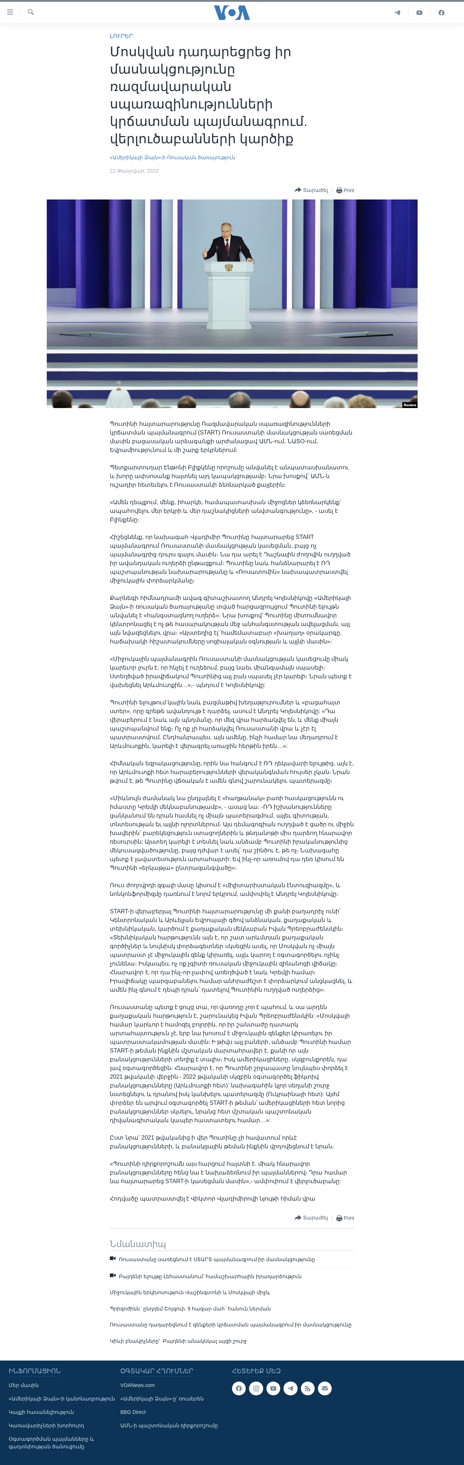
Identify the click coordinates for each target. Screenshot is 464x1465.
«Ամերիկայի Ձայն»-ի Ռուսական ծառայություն (172, 157)
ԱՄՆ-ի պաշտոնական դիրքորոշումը (169, 1425)
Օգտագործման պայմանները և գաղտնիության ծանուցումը (51, 1442)
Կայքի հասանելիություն (41, 1412)
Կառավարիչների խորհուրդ (46, 1425)
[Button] (311, 190)
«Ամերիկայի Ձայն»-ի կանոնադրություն (62, 1399)
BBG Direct (133, 1412)
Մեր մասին (24, 1385)
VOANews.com (137, 1385)
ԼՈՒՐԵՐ (121, 36)
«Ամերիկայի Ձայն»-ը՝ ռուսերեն (162, 1399)
